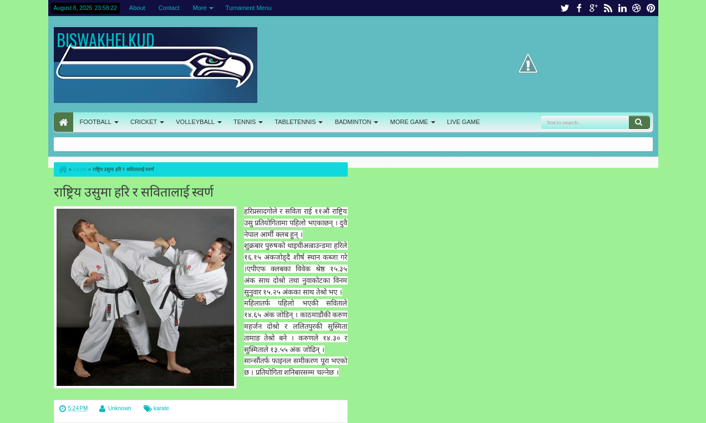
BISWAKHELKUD (106, 39)
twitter (564, 8)
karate (161, 408)
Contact (169, 7)
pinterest (651, 8)
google (593, 8)
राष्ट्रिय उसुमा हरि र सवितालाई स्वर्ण (134, 190)
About (137, 7)
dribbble (636, 8)
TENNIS (244, 121)
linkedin (622, 8)
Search (639, 122)
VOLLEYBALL (195, 121)
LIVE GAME (463, 121)
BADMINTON (353, 121)
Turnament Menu (249, 7)
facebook (579, 8)
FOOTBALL (95, 121)
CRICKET (143, 121)
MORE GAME (409, 121)
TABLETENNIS (295, 121)
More (200, 7)
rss (608, 8)
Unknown (119, 408)
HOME (63, 122)
